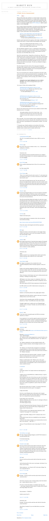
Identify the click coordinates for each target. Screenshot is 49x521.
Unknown (21, 239)
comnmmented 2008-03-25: (29, 334)
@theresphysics (30, 33)
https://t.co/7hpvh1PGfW (29, 36)
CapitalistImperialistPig (24, 136)
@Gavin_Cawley (23, 33)
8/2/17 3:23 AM (23, 226)
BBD (21, 230)
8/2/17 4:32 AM (23, 248)
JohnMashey (22, 327)
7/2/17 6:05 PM (23, 141)
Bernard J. (22, 190)
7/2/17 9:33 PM (23, 187)
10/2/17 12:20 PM (24, 497)
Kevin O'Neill (22, 162)
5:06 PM (30, 129)
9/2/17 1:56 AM (23, 429)
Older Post (45, 515)
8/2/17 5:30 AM (23, 258)
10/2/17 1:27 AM (24, 440)
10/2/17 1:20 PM (24, 509)
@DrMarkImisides (23, 87)
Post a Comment (20, 512)
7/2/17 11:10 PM (24, 210)
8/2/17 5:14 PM (23, 309)
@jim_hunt (40, 33)
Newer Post (19, 515)
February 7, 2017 (34, 91)
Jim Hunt (21, 213)
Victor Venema (22, 173)
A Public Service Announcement (25, 13)
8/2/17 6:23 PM (23, 324)
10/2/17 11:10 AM (24, 470)
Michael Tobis (22, 290)
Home (32, 515)
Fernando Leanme (23, 443)
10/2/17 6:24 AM (24, 454)
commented (22, 366)
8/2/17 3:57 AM (23, 236)
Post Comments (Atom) (26, 517)
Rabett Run (24, 5)
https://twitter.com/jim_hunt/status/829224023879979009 (31, 222)
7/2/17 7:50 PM (23, 170)
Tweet (18, 15)
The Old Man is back (24, 433)
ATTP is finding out (36, 22)
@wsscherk (35, 33)
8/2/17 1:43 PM (23, 287)
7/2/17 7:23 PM (23, 159)
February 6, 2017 (39, 37)
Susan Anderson (23, 261)
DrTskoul (21, 144)
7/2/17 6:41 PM (23, 149)
